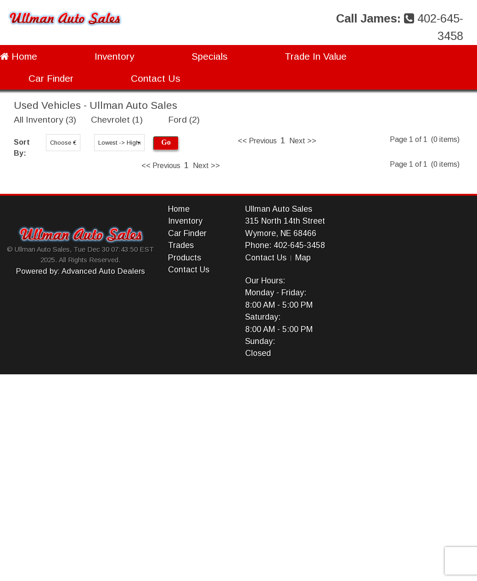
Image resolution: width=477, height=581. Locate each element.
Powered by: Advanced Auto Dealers (80, 271)
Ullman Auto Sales (278, 209)
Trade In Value (316, 56)
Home (18, 56)
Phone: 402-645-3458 (285, 245)
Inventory (114, 56)
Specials (209, 56)
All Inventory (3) (45, 119)
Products (184, 257)
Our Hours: (265, 280)
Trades (181, 245)
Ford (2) (184, 119)
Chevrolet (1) (117, 119)
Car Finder (50, 78)
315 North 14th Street (285, 221)
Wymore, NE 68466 (280, 233)
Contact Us (155, 78)
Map (303, 257)
